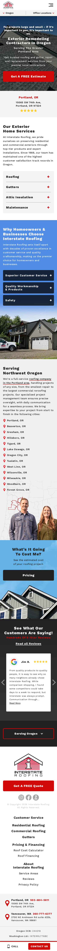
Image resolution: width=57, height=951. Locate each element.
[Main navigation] (51, 5)
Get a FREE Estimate (28, 76)
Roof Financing (28, 855)
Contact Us (39, 946)
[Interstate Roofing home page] (8, 5)
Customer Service (28, 817)
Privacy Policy (28, 884)
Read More (15, 703)
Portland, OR (28, 97)
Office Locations (42, 13)
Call (12, 946)
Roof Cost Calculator (29, 850)
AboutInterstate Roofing (28, 865)
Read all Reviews (28, 643)
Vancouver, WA (21, 913)
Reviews (28, 879)
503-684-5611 (39, 900)
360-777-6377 (42, 913)
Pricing (29, 575)
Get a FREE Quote (28, 786)
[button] (3, 682)
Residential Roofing (28, 825)
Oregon (10, 13)
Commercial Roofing (28, 831)
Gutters (28, 837)
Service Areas (28, 873)
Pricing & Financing (28, 844)
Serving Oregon (26, 733)
